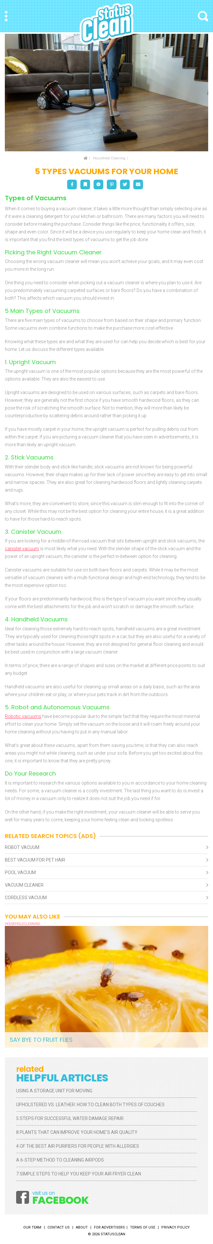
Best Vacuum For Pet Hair (35, 859)
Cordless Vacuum (26, 897)
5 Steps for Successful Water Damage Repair (70, 1118)
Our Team (32, 1227)
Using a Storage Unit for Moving (54, 1090)
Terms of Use (142, 1227)
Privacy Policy (175, 1227)
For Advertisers (109, 1227)
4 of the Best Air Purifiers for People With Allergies (77, 1146)
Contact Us (58, 1227)
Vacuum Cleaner (24, 885)
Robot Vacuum (22, 847)
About (82, 1227)
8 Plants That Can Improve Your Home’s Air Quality (76, 1132)
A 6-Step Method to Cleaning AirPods (60, 1160)
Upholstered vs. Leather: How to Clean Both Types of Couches (91, 1104)
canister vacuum (22, 548)
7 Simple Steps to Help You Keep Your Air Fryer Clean (78, 1173)
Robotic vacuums (23, 716)
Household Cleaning (109, 158)
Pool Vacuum (20, 872)
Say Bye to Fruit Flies (41, 1040)
